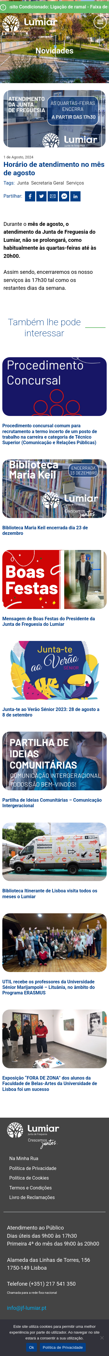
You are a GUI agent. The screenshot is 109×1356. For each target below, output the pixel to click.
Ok (31, 1347)
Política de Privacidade (32, 1168)
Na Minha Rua (23, 1158)
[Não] (102, 1338)
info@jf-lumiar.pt (26, 1308)
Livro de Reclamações (32, 1197)
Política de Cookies (29, 1178)
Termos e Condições (31, 1188)
